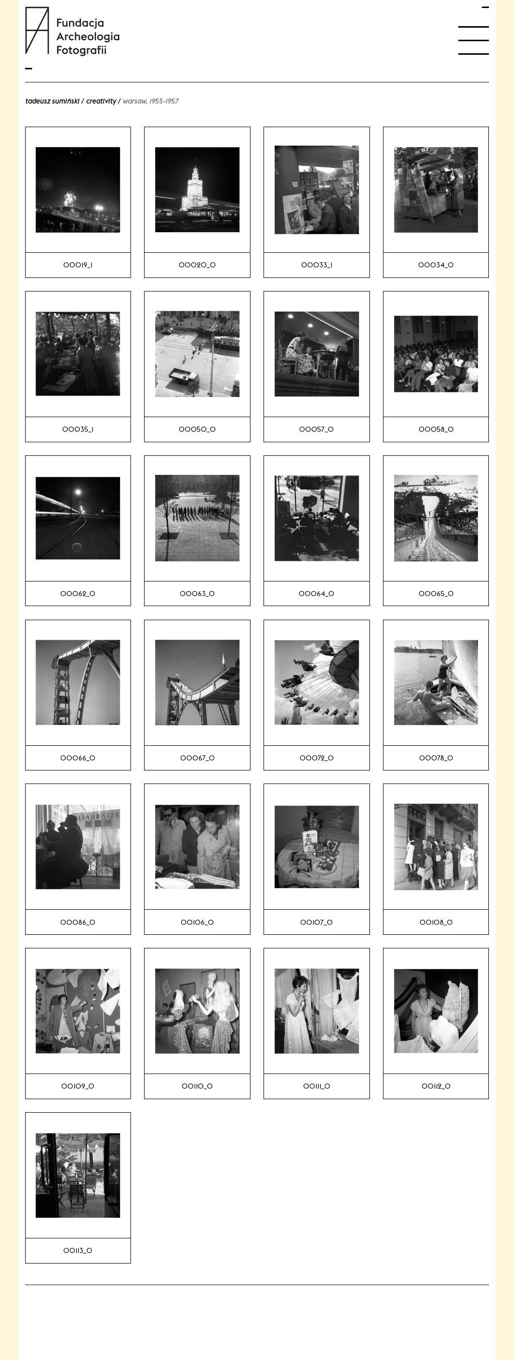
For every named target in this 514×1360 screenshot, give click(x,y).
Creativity (101, 101)
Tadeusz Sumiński (52, 101)
